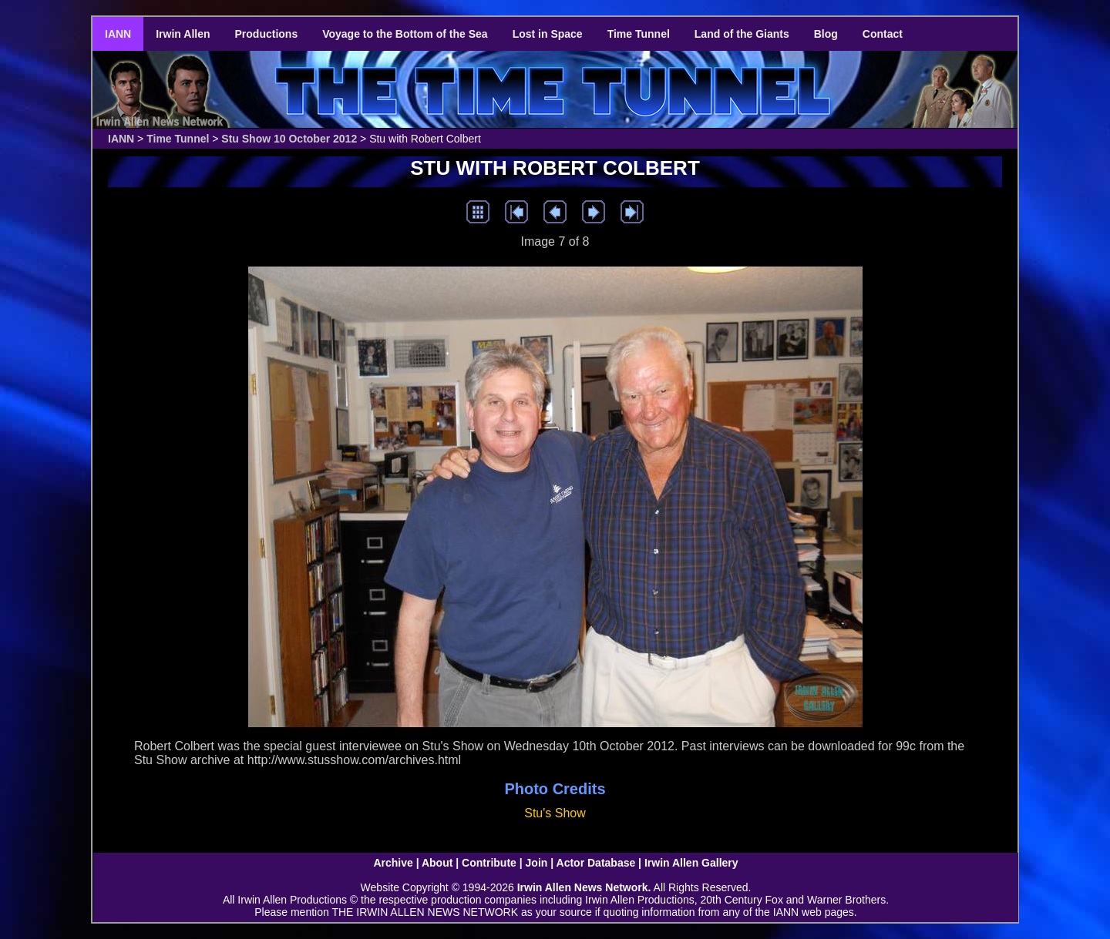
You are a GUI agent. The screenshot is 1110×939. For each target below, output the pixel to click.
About (437, 863)
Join (537, 863)
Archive (392, 863)
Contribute (489, 863)
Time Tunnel (638, 34)
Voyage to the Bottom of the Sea (404, 34)
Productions (266, 34)
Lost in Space (548, 34)
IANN (118, 34)
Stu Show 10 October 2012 (289, 138)
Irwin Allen (183, 34)
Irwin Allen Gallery (691, 863)
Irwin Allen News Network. (584, 887)
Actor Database (596, 863)
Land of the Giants (742, 34)
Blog (826, 34)
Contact (883, 34)
